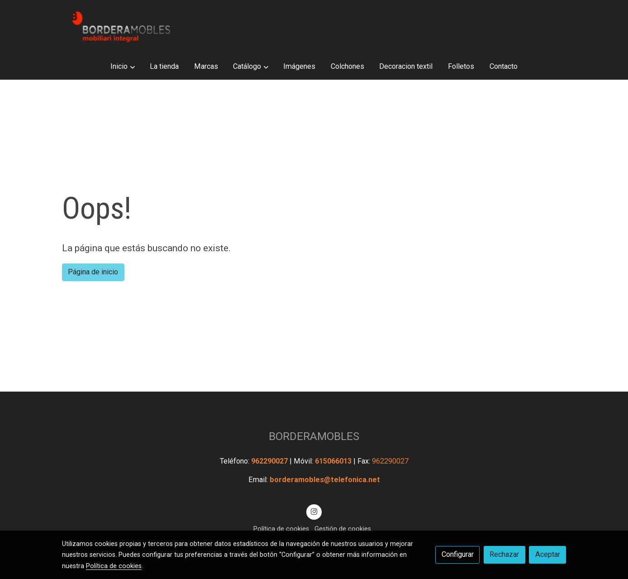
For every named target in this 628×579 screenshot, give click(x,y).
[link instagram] (314, 511)
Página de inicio (93, 272)
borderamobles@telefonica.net (325, 479)
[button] (123, 66)
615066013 (334, 461)
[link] (120, 26)
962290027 (270, 461)
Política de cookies (281, 528)
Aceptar (547, 554)
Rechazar (504, 554)
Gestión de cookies (342, 528)
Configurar (458, 554)
